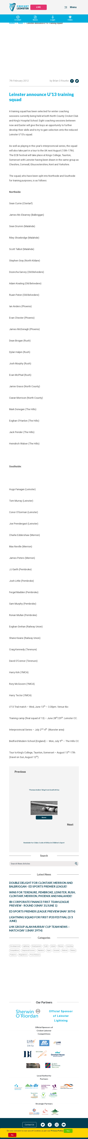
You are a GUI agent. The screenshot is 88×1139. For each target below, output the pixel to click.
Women (60, 946)
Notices (65, 950)
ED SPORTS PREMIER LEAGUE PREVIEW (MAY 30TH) (42, 911)
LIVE (38, 7)
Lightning (26, 946)
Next (70, 824)
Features (13, 955)
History (73, 950)
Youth (46, 946)
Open (49, 950)
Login (52, 18)
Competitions (14, 950)
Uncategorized (15, 946)
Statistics (41, 950)
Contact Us (29, 1125)
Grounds (56, 950)
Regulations (23, 955)
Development (36, 946)
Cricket (18, 18)
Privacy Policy (57, 1130)
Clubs (70, 18)
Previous (20, 771)
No (12, 1135)
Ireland (53, 946)
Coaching (69, 946)
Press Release (35, 955)
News (35, 18)
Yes (68, 1131)
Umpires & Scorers (28, 950)
